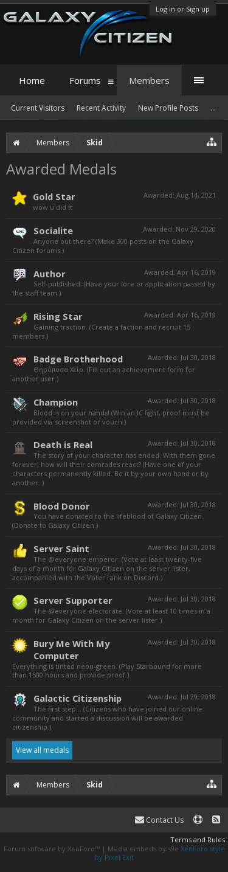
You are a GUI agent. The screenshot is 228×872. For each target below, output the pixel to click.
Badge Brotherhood (78, 359)
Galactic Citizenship (77, 698)
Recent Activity (101, 108)
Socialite (53, 230)
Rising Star (58, 316)
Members (149, 80)
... (213, 108)
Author (49, 274)
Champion (55, 402)
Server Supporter (72, 600)
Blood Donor (61, 506)
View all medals (42, 750)
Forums (85, 80)
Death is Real (62, 444)
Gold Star (54, 196)
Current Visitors (37, 108)
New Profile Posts (168, 108)
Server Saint (61, 548)
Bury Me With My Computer (71, 649)
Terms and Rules (197, 839)
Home (32, 80)
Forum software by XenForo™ (53, 848)
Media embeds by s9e (143, 848)
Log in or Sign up (183, 8)
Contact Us (159, 820)
